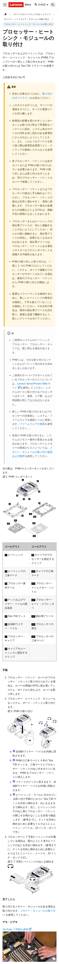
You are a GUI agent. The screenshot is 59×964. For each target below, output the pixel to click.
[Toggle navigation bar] (5, 4)
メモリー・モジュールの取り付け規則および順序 (32, 451)
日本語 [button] (40, 4)
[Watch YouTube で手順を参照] (29, 946)
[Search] (53, 4)
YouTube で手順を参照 (17, 929)
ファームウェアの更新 (32, 424)
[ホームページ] (5, 14)
